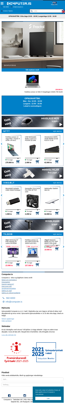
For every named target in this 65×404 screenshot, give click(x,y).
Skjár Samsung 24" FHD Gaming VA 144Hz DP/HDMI (11, 241)
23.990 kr (9, 265)
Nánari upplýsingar (8, 319)
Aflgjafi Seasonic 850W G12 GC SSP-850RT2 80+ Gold (51, 241)
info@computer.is (17, 7)
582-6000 (5, 7)
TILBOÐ (8, 234)
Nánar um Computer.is (9, 280)
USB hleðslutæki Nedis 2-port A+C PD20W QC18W (30, 138)
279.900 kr (9, 162)
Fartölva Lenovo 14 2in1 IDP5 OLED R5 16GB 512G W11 (31, 241)
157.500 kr (29, 265)
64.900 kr (48, 214)
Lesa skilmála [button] (39, 394)
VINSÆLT (9, 183)
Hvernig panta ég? (8, 284)
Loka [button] (48, 398)
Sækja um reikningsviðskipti (11, 293)
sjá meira (57, 131)
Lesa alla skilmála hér (9, 335)
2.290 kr (28, 214)
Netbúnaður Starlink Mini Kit (51, 189)
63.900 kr (48, 162)
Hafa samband (6, 321)
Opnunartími (6, 282)
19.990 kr (48, 250)
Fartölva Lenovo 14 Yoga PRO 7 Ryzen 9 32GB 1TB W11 (12, 138)
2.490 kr (28, 162)
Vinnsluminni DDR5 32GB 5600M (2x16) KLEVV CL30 (51, 138)
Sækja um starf (7, 291)
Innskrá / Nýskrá (7, 11)
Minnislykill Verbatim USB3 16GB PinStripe (12, 189)
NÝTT (6, 131)
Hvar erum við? (7, 286)
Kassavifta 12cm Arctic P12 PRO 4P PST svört (32, 190)
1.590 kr (8, 214)
